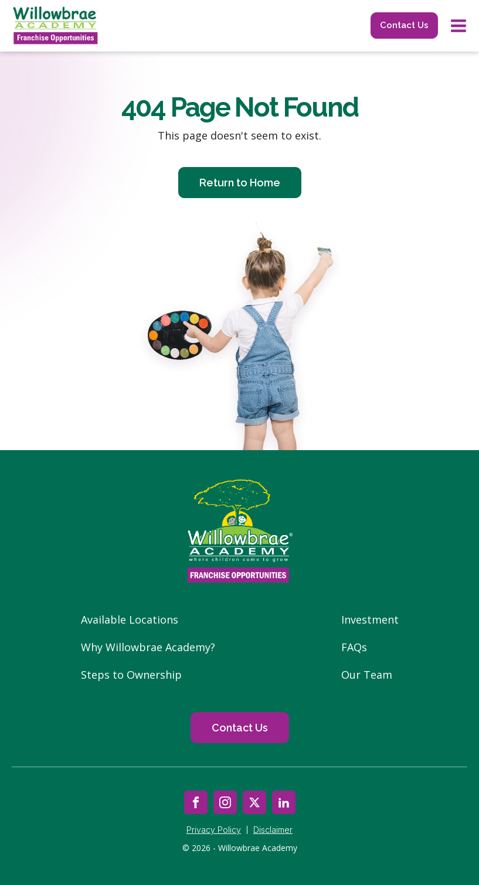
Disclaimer (273, 830)
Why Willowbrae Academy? (148, 647)
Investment (370, 619)
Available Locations (129, 619)
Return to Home (239, 182)
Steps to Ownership (131, 675)
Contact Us (404, 25)
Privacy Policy (213, 830)
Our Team (366, 675)
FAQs (354, 647)
